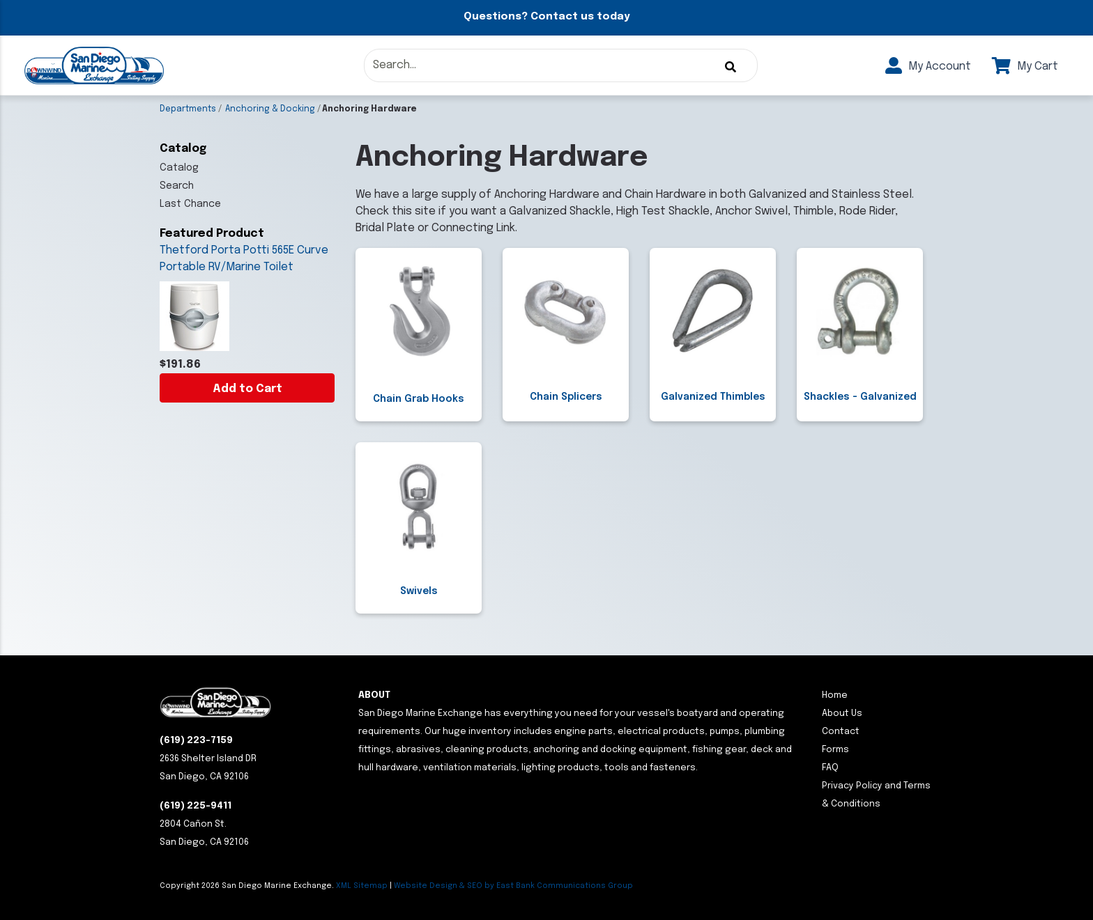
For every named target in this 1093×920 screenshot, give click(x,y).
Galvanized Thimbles (713, 397)
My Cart (1025, 66)
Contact (840, 731)
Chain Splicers (566, 397)
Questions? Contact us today (546, 16)
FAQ (830, 767)
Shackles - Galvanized (860, 397)
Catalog (179, 168)
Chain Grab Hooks (418, 399)
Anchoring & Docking (270, 109)
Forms (835, 749)
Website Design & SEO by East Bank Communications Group (513, 886)
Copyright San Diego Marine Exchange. (248, 886)
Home (835, 695)
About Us (842, 713)
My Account (928, 66)
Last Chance (190, 204)
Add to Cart (247, 389)
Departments (188, 109)
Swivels (419, 591)
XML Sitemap (362, 886)
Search (177, 186)
